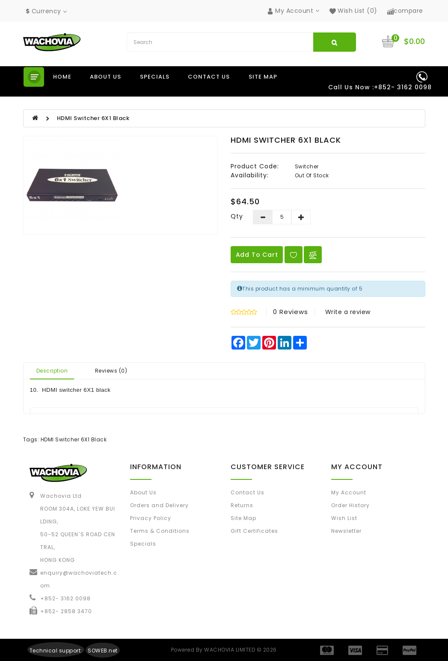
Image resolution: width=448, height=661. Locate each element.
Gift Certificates (254, 531)
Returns (242, 505)
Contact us (209, 77)
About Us (143, 492)
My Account (348, 492)
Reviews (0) (111, 370)
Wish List (344, 518)
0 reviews (290, 311)
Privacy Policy (150, 518)
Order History (350, 505)
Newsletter (346, 531)
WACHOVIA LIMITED (230, 649)
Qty (237, 216)
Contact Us (247, 492)
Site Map (263, 77)
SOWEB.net (103, 650)
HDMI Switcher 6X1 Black (93, 118)
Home (62, 77)
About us (105, 77)
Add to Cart (257, 254)
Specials (154, 77)
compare (405, 10)
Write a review (348, 312)
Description (52, 370)
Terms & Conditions (160, 531)
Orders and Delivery (159, 505)
